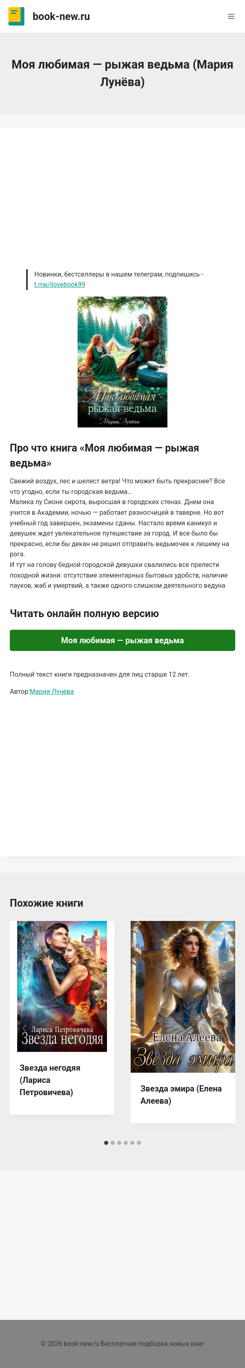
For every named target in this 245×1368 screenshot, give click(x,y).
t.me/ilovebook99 (59, 284)
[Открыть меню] (230, 16)
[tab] (106, 1143)
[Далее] (220, 1028)
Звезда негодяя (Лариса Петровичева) (50, 1080)
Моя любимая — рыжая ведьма (122, 640)
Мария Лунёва (52, 691)
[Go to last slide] (24, 1028)
